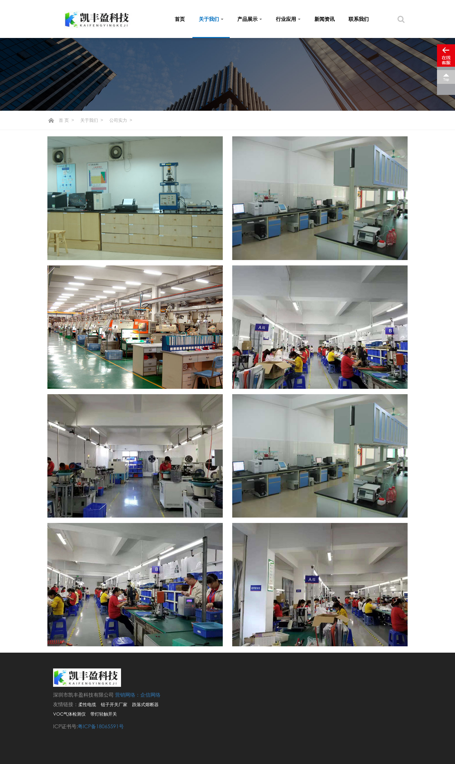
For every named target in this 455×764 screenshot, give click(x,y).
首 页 (64, 120)
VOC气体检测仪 (69, 714)
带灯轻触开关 (103, 714)
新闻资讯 (324, 19)
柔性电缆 (87, 704)
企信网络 (150, 695)
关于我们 (211, 19)
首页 (180, 19)
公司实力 (118, 120)
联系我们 (359, 19)
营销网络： (127, 695)
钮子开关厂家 (114, 704)
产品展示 (249, 19)
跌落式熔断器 (145, 704)
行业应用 (288, 19)
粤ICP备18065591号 (101, 726)
